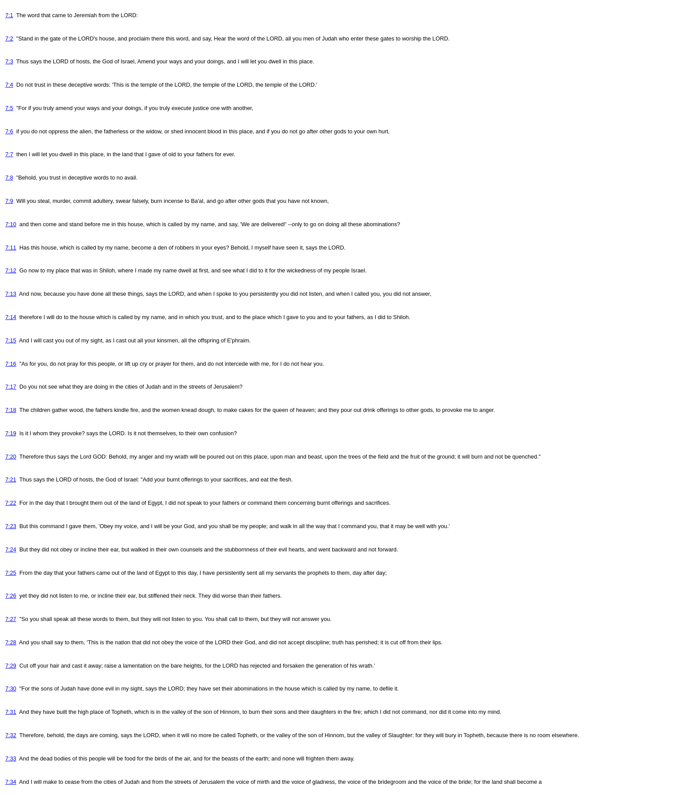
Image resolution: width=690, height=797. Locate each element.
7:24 (10, 549)
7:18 (10, 410)
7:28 (10, 642)
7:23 (10, 526)
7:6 (9, 131)
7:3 (9, 61)
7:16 (10, 363)
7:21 (10, 479)
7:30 (10, 688)
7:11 (10, 247)
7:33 (10, 758)
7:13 (10, 293)
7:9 (9, 201)
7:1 (9, 15)
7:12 (10, 270)
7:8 (9, 177)
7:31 (10, 712)
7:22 (10, 503)
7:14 (10, 317)
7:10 (10, 224)
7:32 (10, 735)
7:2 (9, 38)
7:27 (10, 619)
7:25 (10, 572)
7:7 (9, 154)
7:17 (10, 386)
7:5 (9, 108)
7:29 (10, 665)
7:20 (10, 456)
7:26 (10, 595)
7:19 (10, 433)
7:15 (10, 340)
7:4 (9, 84)
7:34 (10, 782)
